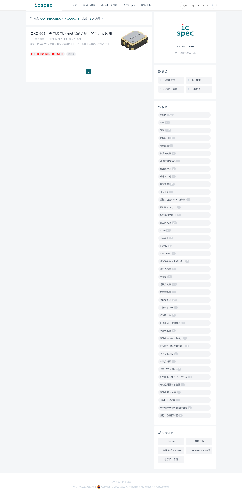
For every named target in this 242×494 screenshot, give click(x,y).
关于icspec (129, 5)
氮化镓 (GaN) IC (170, 207)
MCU (165, 230)
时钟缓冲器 (168, 168)
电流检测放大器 (170, 161)
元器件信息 (167, 80)
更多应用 (167, 138)
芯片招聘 (194, 89)
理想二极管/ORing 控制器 (175, 199)
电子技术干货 (171, 459)
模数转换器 (168, 300)
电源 (165, 130)
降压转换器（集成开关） (174, 261)
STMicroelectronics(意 (199, 450)
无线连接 (166, 145)
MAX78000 (168, 253)
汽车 (165, 122)
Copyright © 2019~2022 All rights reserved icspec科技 (126, 486)
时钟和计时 (168, 176)
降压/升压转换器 (170, 392)
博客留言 (126, 481)
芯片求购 (146, 5)
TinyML (166, 246)
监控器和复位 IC (170, 215)
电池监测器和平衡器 (172, 384)
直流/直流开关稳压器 (172, 323)
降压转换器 (168, 330)
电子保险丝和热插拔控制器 (176, 407)
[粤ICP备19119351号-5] (84, 486)
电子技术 (194, 80)
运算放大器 (168, 284)
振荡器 (71, 54)
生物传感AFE (169, 307)
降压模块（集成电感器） (174, 346)
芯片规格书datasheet (171, 450)
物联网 (167, 115)
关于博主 (115, 481)
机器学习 (166, 238)
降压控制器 (168, 361)
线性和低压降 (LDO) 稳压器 (176, 377)
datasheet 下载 (109, 5)
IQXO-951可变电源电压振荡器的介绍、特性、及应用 (71, 33)
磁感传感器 (168, 269)
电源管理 (167, 184)
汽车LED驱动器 (170, 400)
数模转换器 (168, 292)
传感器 (166, 276)
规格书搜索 (89, 5)
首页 (74, 5)
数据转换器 (168, 153)
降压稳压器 (168, 315)
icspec (171, 441)
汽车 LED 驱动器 (170, 369)
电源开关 (166, 192)
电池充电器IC (169, 353)
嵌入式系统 (168, 222)
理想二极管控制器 (171, 415)
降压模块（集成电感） (173, 338)
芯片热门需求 (168, 89)
